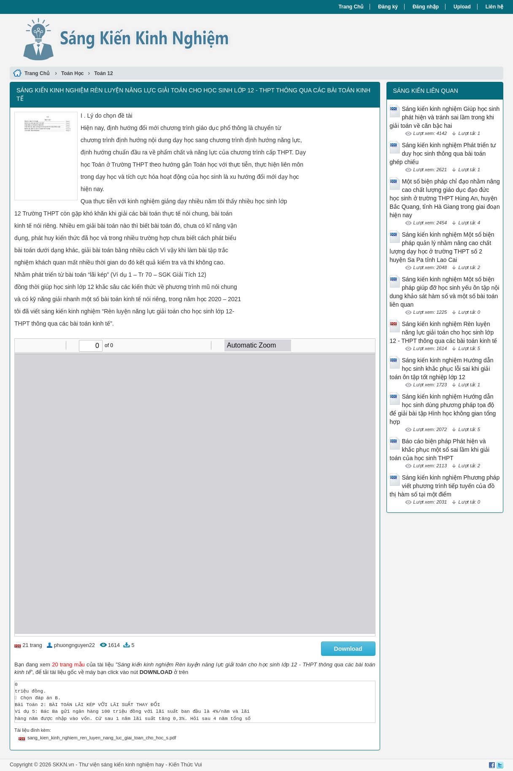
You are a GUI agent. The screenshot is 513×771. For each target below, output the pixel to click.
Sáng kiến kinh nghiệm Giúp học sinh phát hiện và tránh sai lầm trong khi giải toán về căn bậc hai (445, 117)
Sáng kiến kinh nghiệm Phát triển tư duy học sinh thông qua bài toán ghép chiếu (443, 153)
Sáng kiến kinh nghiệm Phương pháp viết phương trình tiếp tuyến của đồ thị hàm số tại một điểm (445, 486)
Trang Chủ (350, 7)
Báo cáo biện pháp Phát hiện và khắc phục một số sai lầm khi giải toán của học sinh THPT (440, 449)
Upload (462, 7)
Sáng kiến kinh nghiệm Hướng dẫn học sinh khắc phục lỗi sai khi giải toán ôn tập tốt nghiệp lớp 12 (442, 368)
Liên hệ (494, 7)
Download (348, 648)
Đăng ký (388, 7)
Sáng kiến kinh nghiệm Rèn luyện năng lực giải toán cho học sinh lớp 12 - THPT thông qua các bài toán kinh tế (443, 332)
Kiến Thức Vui (185, 765)
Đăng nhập (426, 7)
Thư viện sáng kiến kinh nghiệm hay (121, 765)
